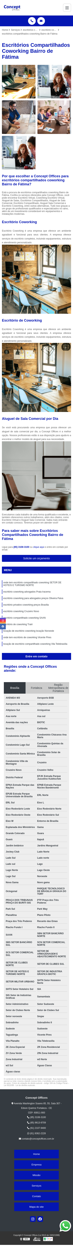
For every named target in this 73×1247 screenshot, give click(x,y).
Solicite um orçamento (36, 558)
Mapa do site (36, 1206)
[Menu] (67, 8)
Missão (36, 1175)
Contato (36, 1196)
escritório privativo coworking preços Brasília (26, 604)
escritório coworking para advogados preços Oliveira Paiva (33, 598)
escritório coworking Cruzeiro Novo (21, 611)
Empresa (36, 1164)
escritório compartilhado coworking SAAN (24, 617)
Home (36, 1154)
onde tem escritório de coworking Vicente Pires (27, 637)
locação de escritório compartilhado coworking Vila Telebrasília (35, 644)
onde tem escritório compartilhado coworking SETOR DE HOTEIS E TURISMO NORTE (32, 584)
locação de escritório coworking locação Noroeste (28, 631)
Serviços (36, 1185)
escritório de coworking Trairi (18, 624)
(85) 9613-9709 (36, 1122)
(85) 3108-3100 (21, 547)
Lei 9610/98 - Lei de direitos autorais (19, 1085)
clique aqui (38, 547)
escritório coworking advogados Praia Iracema (27, 591)
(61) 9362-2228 (36, 1133)
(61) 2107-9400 (36, 1128)
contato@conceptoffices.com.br (36, 1138)
